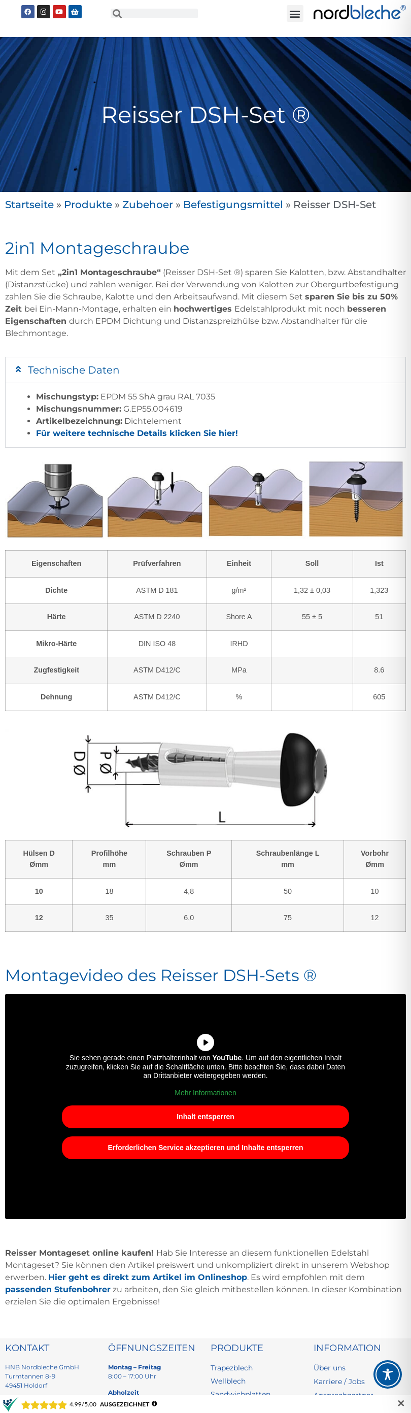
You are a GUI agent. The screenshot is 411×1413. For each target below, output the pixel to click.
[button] (295, 13)
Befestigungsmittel (233, 204)
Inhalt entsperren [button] (205, 1117)
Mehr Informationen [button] (205, 1093)
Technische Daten (74, 370)
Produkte (88, 204)
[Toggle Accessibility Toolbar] (387, 1374)
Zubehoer (147, 204)
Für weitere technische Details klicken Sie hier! (137, 433)
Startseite (29, 204)
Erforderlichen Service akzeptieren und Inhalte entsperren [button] (205, 1147)
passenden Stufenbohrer (58, 1289)
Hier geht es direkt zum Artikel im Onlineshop (147, 1277)
